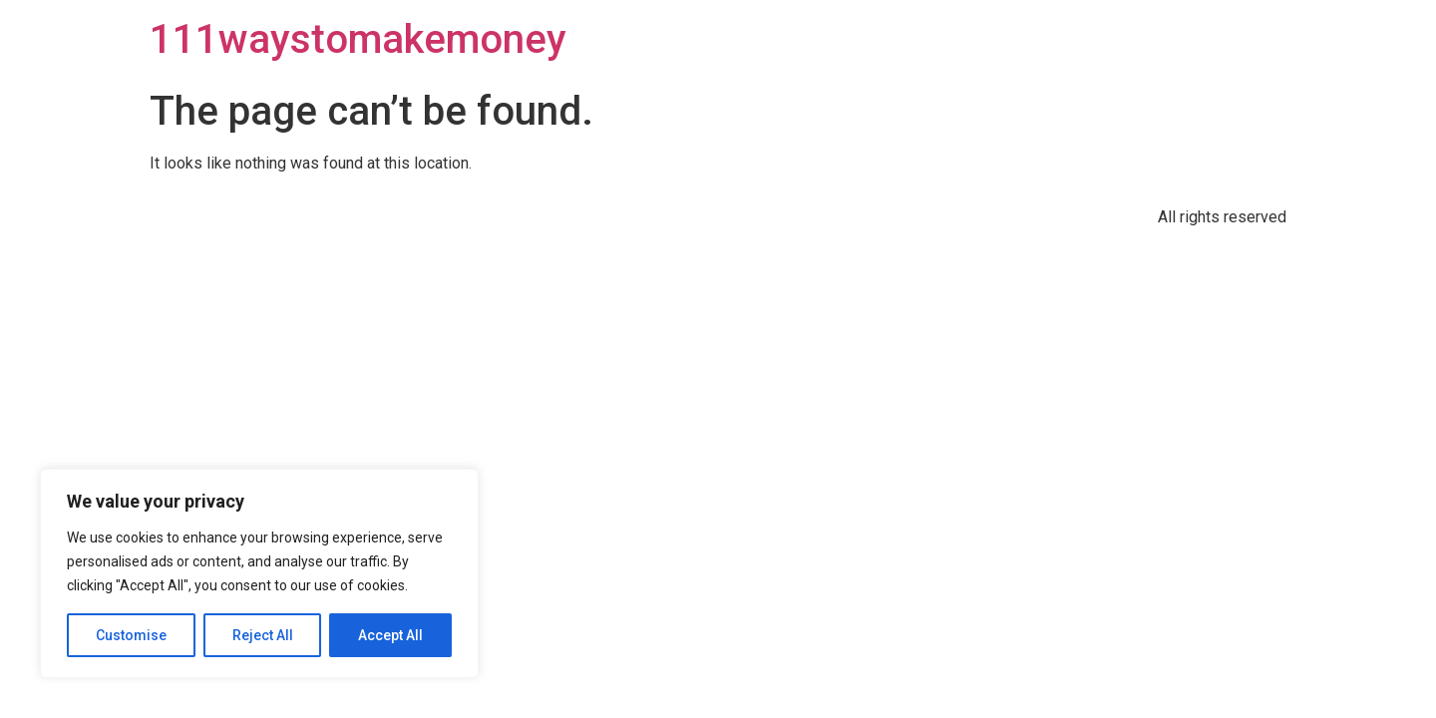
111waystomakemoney (358, 39)
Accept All (390, 635)
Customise (131, 635)
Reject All (262, 635)
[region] (259, 573)
